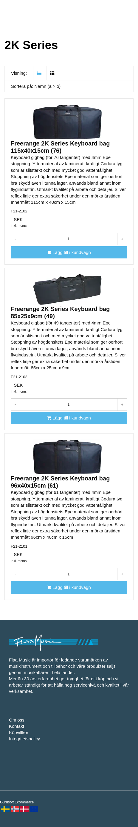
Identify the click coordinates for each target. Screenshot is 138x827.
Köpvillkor (18, 732)
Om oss (16, 719)
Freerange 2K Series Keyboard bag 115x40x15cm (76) (60, 147)
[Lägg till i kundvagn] (69, 252)
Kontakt (16, 726)
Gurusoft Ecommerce (17, 802)
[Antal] (68, 239)
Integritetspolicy (24, 738)
